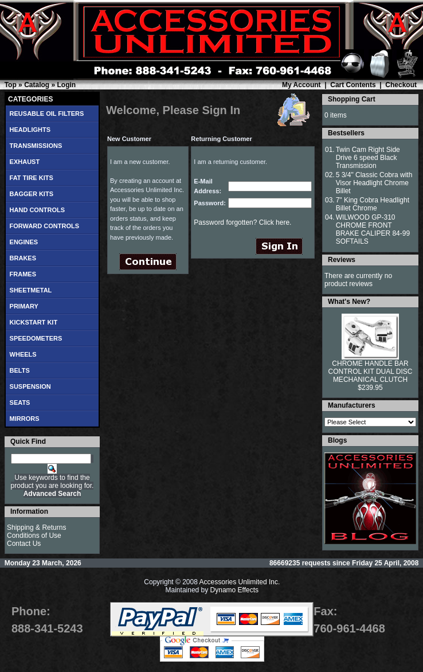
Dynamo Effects (234, 590)
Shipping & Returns (36, 527)
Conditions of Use (34, 536)
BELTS (20, 370)
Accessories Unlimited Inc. (239, 582)
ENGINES (24, 242)
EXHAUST (25, 161)
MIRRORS (25, 418)
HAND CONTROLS (37, 209)
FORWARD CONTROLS (44, 225)
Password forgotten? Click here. (242, 222)
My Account (301, 85)
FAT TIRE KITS (31, 177)
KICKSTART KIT (34, 322)
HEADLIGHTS (30, 129)
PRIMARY (24, 306)
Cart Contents (352, 85)
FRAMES (23, 274)
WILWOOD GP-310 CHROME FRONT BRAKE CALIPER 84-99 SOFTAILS (373, 229)
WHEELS (23, 354)
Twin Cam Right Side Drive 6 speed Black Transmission (368, 158)
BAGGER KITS (31, 193)
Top (11, 85)
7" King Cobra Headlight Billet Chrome (372, 204)
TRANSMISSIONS (36, 145)
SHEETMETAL (31, 290)
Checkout (401, 85)
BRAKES (23, 258)
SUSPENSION (30, 386)
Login (66, 85)
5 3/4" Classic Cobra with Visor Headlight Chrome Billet (374, 183)
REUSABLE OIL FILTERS (47, 113)
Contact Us (24, 544)
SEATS (20, 402)
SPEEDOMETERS (36, 338)
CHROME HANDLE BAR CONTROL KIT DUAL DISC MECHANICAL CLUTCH (370, 372)
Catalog (36, 85)
